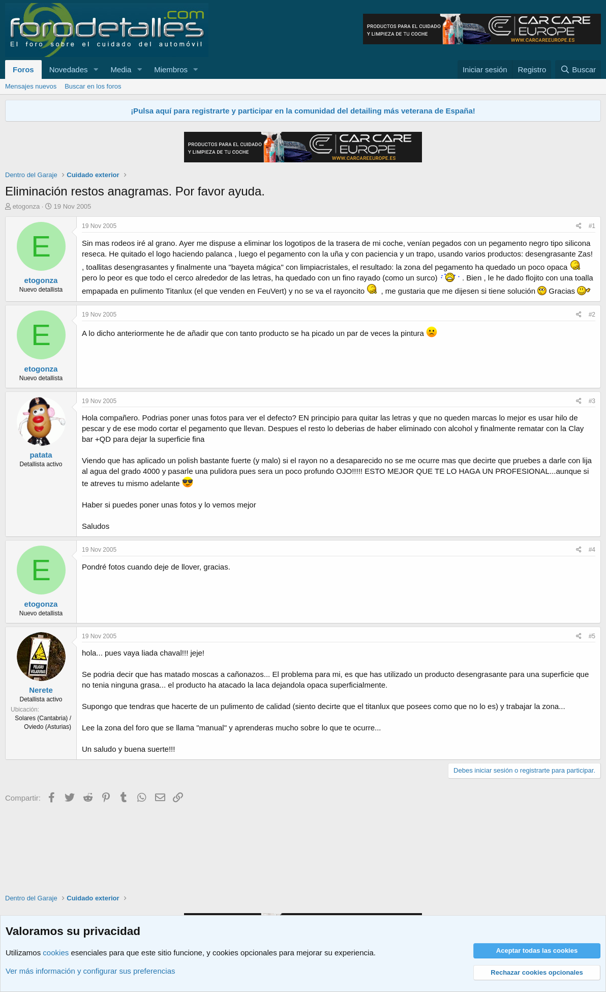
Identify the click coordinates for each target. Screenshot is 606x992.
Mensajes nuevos (30, 86)
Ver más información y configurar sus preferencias (90, 971)
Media (120, 69)
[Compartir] (578, 226)
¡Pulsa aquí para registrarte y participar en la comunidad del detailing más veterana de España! (303, 110)
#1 (592, 226)
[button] (95, 69)
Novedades (68, 69)
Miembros (171, 69)
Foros (23, 69)
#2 (592, 314)
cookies (56, 952)
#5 (592, 636)
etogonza (26, 206)
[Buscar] (578, 69)
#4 (592, 549)
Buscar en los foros (93, 86)
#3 (592, 401)
